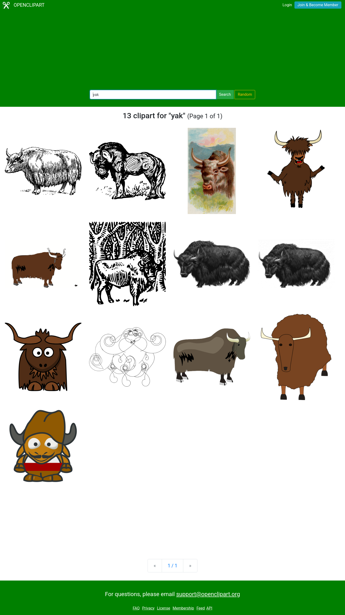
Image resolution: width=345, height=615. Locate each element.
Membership (183, 608)
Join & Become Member (318, 5)
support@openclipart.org (208, 594)
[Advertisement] (172, 50)
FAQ (136, 608)
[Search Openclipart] (153, 94)
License (163, 608)
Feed (200, 608)
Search (225, 94)
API (209, 608)
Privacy (148, 608)
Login (287, 5)
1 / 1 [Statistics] (173, 566)
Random (245, 94)
